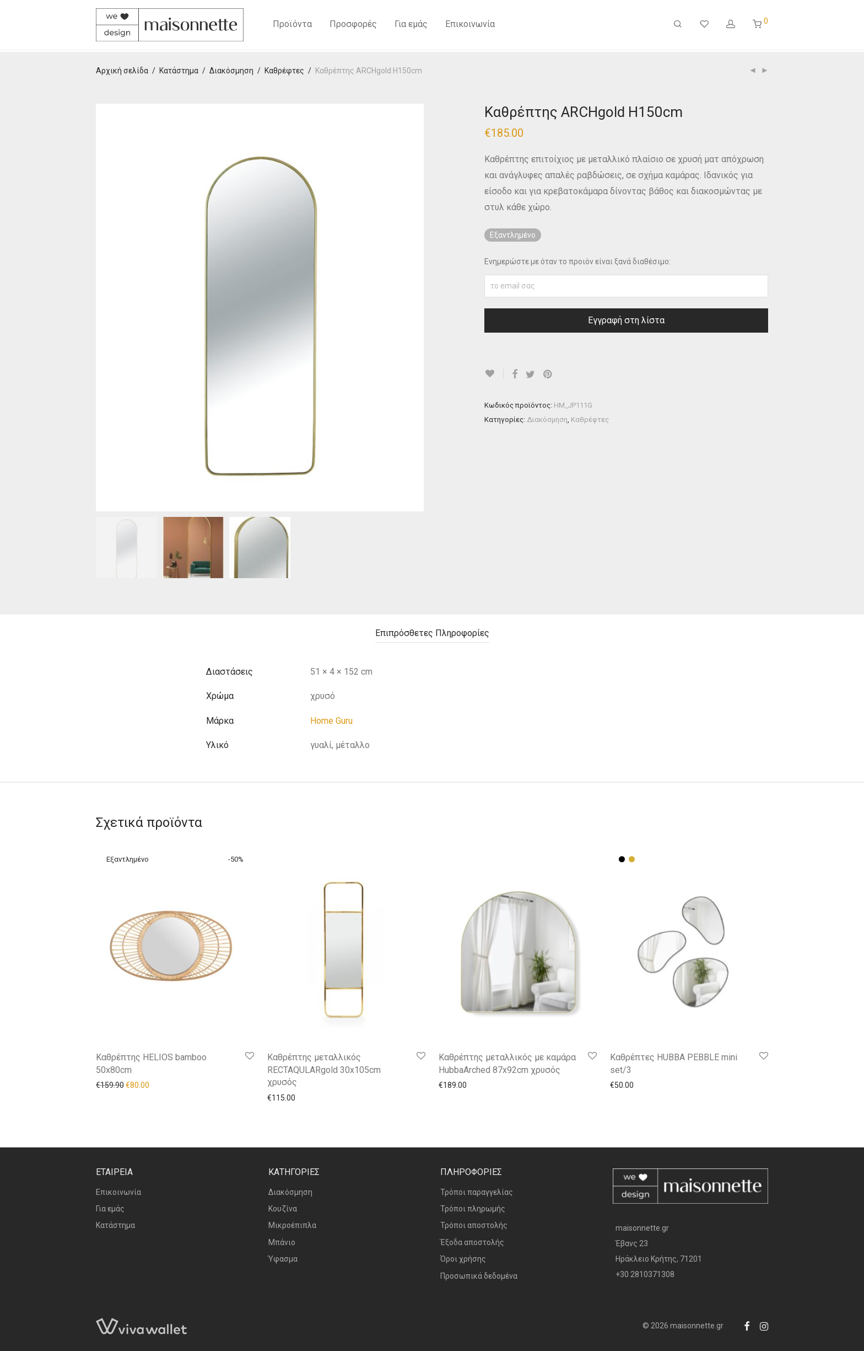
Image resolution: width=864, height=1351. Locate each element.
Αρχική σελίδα (122, 70)
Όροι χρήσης (463, 1258)
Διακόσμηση (231, 70)
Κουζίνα (282, 1208)
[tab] (432, 633)
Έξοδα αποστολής (472, 1242)
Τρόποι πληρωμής (472, 1208)
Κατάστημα (178, 70)
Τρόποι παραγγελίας (476, 1192)
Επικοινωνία (470, 26)
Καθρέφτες (284, 70)
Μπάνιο (281, 1242)
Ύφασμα (283, 1258)
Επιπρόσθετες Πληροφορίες (432, 633)
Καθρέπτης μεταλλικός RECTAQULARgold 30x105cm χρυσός (324, 1069)
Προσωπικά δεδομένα (478, 1276)
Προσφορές (353, 26)
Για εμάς (411, 26)
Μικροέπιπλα (292, 1225)
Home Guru (331, 720)
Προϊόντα (292, 26)
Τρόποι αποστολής (473, 1225)
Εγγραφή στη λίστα (626, 320)
